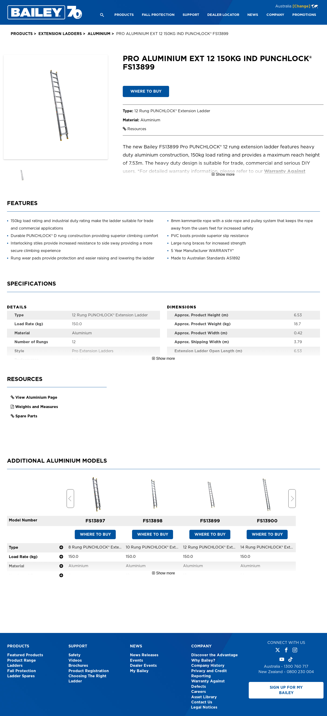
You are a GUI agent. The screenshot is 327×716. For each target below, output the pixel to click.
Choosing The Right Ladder (87, 678)
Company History (208, 665)
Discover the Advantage (214, 655)
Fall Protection (21, 671)
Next (292, 508)
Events (136, 660)
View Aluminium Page (36, 408)
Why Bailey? (203, 660)
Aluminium (99, 34)
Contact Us (201, 702)
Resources (134, 129)
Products (22, 34)
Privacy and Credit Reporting (209, 673)
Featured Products (25, 655)
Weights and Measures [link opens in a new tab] (36, 417)
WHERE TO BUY (145, 91)
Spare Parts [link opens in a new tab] (26, 426)
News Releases (144, 655)
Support (77, 646)
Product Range (21, 660)
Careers (198, 692)
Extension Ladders (60, 34)
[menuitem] (124, 15)
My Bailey (139, 671)
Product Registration (88, 671)
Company (201, 646)
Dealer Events (143, 665)
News (136, 646)
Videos (75, 660)
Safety (74, 655)
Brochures (78, 665)
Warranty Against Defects (208, 683)
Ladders (15, 665)
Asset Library (204, 697)
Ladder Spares (21, 676)
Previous (70, 508)
